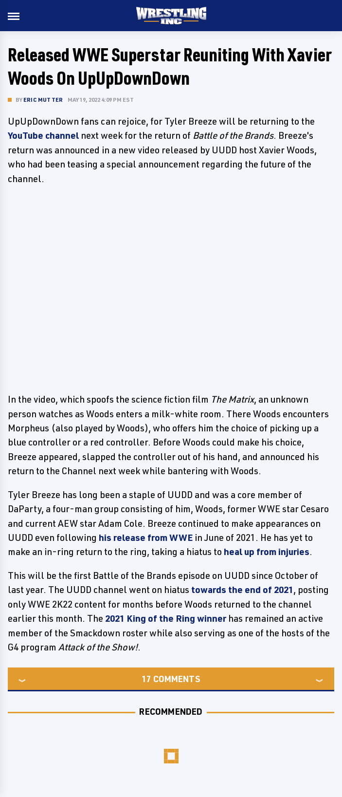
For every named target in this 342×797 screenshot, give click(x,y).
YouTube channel (43, 135)
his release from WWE (146, 537)
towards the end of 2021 (242, 589)
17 (146, 678)
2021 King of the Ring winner (165, 618)
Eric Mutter (43, 99)
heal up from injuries (266, 551)
